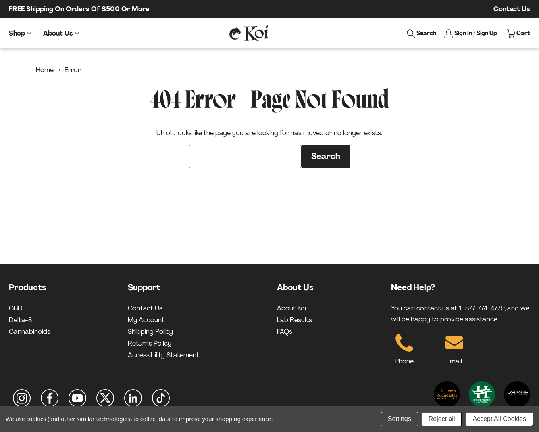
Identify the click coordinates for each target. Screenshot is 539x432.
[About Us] (61, 33)
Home (45, 70)
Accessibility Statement (163, 355)
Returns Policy (149, 343)
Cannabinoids (29, 331)
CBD (16, 308)
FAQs (284, 331)
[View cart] (518, 33)
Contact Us (511, 9)
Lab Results (294, 320)
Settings (399, 418)
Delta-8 (20, 320)
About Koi (291, 308)
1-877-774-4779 (481, 308)
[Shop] (20, 33)
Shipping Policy (150, 331)
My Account (146, 320)
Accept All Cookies (499, 418)
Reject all (442, 418)
